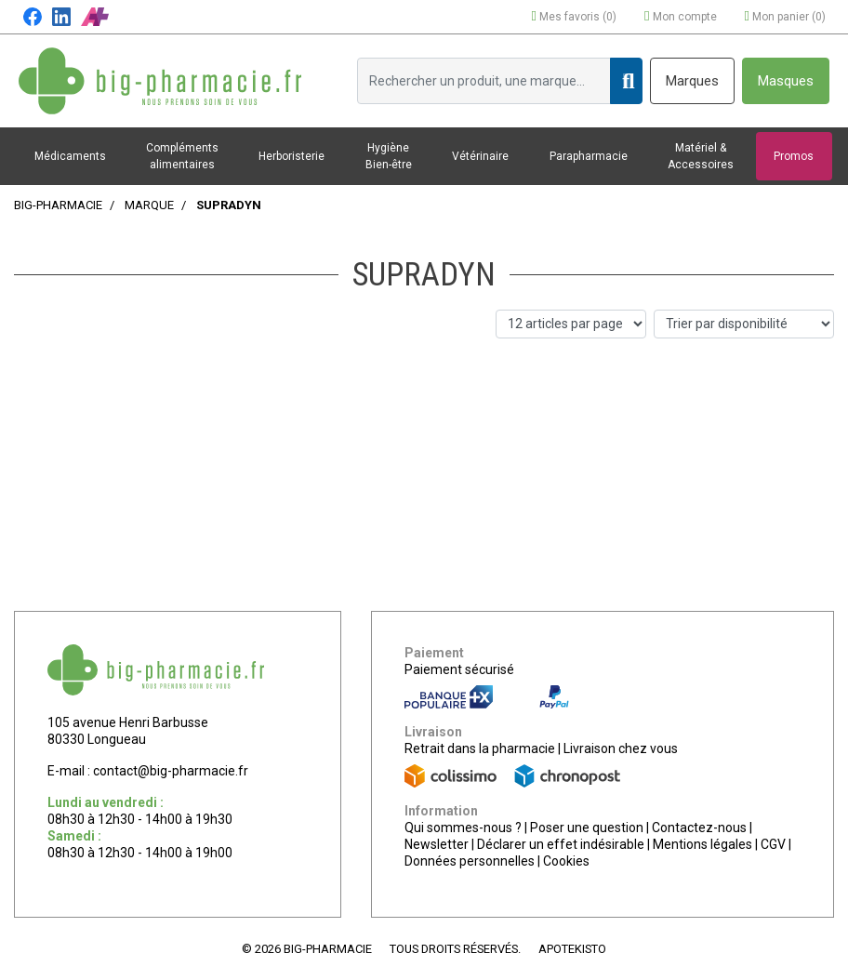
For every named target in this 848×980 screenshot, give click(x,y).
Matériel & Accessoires (701, 156)
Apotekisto (572, 949)
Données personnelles (469, 861)
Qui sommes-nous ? (463, 827)
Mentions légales (702, 844)
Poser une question (586, 827)
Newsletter (436, 844)
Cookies (566, 861)
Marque (149, 205)
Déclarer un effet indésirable (560, 844)
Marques (692, 81)
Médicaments (70, 156)
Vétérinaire (480, 156)
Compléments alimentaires (182, 156)
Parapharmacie (589, 156)
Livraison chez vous (620, 748)
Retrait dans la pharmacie (479, 748)
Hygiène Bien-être (388, 156)
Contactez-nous (699, 827)
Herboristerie (291, 156)
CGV (773, 844)
